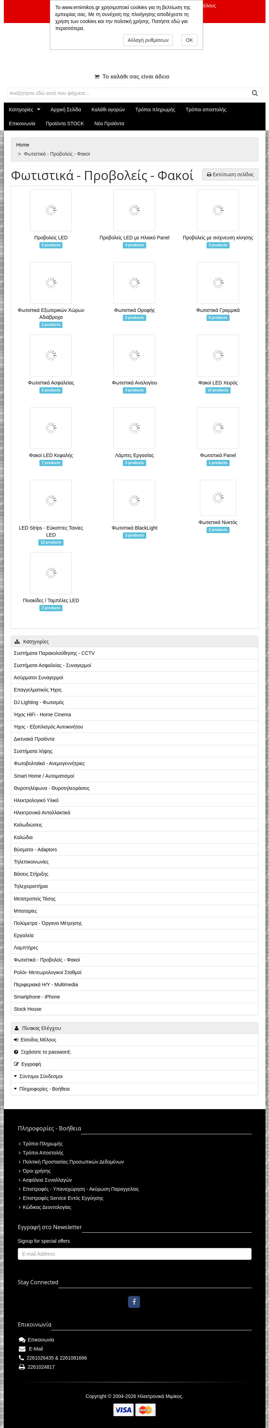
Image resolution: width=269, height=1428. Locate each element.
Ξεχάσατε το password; (42, 1052)
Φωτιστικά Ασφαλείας (51, 383)
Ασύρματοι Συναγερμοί (38, 677)
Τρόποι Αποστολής (41, 1153)
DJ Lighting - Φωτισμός (39, 702)
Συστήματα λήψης (33, 751)
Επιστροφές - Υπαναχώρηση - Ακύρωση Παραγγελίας (79, 1189)
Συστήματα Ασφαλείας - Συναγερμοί (52, 665)
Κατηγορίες (21, 109)
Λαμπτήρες (26, 947)
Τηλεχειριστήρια (31, 886)
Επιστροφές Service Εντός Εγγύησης (61, 1198)
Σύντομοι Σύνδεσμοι (41, 1076)
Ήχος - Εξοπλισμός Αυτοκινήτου (48, 727)
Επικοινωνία (22, 123)
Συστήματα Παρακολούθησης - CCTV (54, 653)
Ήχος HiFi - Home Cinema (42, 714)
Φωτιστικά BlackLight (134, 528)
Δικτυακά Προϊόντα (34, 739)
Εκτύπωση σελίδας (230, 174)
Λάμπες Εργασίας (134, 455)
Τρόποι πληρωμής (155, 109)
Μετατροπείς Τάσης (35, 899)
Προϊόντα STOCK (65, 123)
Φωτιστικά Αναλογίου (134, 383)
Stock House (28, 1009)
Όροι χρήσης (35, 1171)
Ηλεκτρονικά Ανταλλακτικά (42, 812)
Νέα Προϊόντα (110, 123)
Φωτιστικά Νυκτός (218, 522)
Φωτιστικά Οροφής (134, 310)
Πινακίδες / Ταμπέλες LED (51, 600)
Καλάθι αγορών (108, 109)
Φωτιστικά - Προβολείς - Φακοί (47, 960)
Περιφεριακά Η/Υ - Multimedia (46, 984)
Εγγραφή (27, 1064)
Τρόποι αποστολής (206, 109)
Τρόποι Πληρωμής (41, 1143)
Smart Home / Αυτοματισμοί (44, 776)
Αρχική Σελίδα (66, 109)
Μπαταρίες (25, 911)
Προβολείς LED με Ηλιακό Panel (134, 237)
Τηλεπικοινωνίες (31, 862)
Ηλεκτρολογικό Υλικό (36, 800)
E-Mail (31, 1349)
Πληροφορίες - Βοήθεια (45, 1089)
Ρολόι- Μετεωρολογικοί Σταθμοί (48, 972)
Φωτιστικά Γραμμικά (218, 310)
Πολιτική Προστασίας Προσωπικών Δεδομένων (71, 1162)
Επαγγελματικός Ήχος (38, 690)
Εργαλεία (24, 935)
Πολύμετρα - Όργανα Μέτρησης (48, 923)
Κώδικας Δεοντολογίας (45, 1207)
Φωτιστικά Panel (218, 455)
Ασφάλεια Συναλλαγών (45, 1180)
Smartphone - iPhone (37, 997)
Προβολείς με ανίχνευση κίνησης (218, 237)
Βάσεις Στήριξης (31, 874)
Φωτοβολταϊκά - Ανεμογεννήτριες (49, 763)
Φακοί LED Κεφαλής (51, 455)
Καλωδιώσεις (28, 825)
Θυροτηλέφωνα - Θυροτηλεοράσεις (52, 788)
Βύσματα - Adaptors (35, 849)
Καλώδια (23, 837)
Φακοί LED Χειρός (218, 383)
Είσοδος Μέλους (35, 1039)
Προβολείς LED (51, 237)
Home (23, 145)
